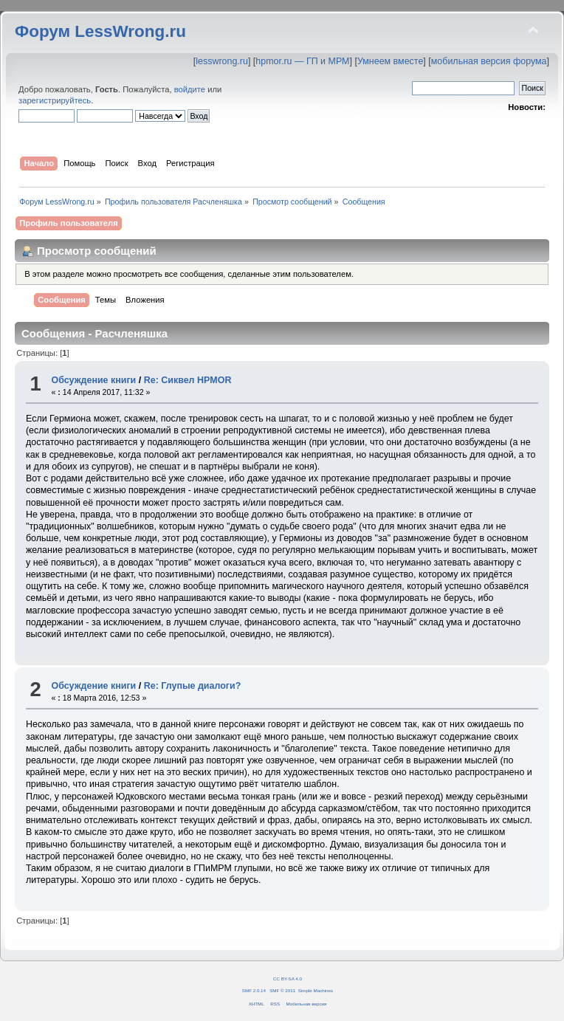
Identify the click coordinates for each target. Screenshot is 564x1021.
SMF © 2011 (282, 990)
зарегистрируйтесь (54, 100)
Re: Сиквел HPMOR (188, 380)
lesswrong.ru (222, 61)
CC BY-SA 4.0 (287, 978)
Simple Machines (315, 990)
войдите (189, 89)
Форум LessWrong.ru (100, 31)
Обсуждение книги (93, 380)
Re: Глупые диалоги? (192, 686)
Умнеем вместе (390, 61)
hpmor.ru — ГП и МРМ (302, 61)
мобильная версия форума (489, 61)
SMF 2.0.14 (254, 990)
